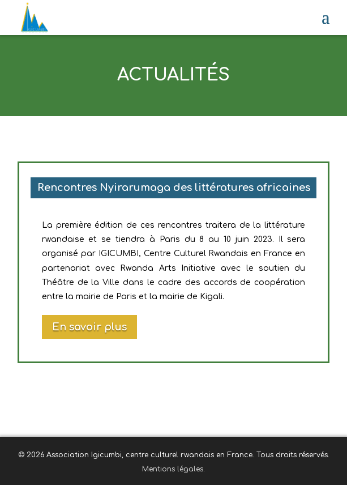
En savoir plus (89, 327)
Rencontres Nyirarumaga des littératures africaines (173, 187)
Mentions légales (172, 469)
